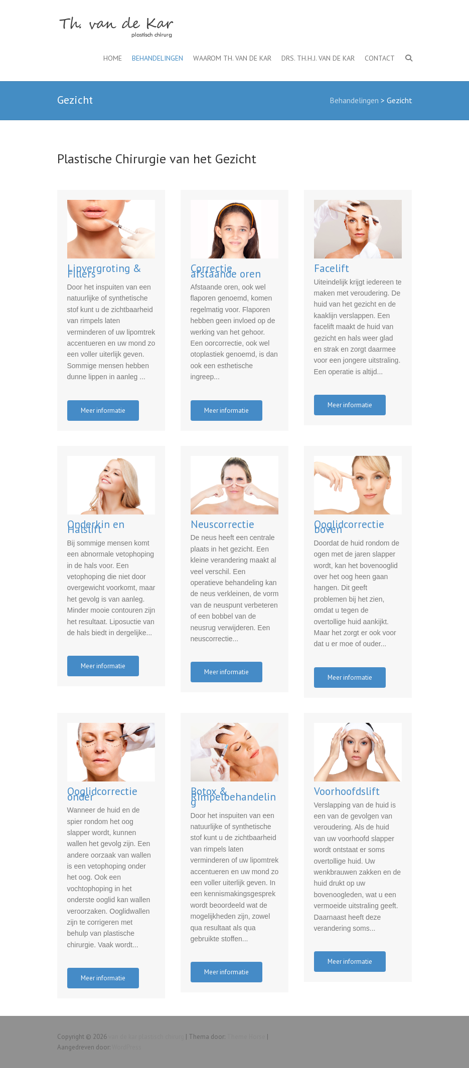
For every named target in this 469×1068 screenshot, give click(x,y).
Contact (380, 58)
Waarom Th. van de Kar (232, 58)
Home (112, 58)
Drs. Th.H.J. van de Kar (318, 58)
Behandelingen (157, 58)
